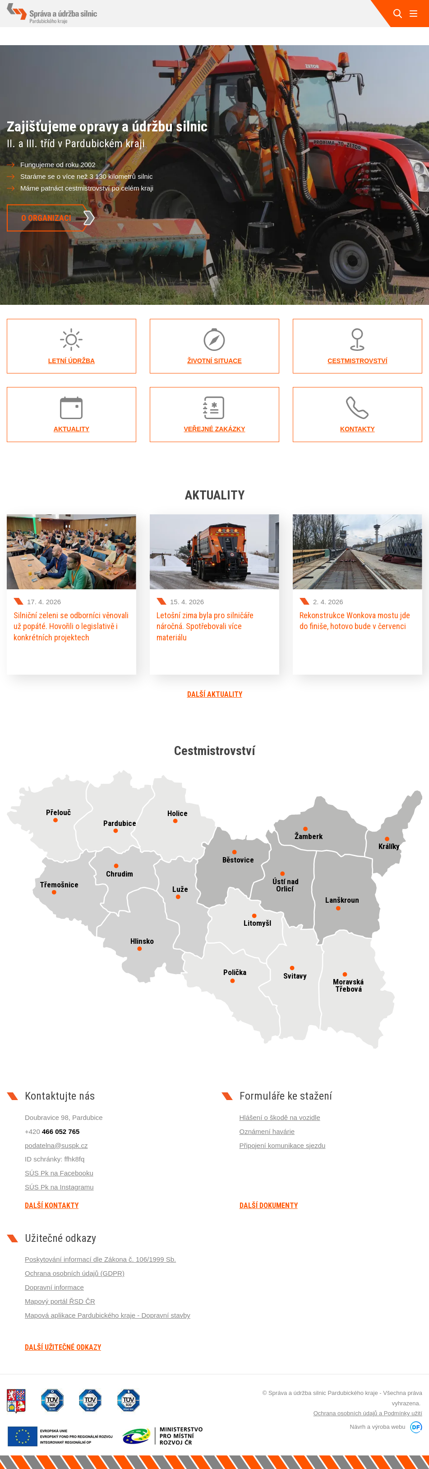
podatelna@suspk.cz (56, 1145)
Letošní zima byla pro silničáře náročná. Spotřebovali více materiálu (205, 626)
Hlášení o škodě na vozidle (280, 1117)
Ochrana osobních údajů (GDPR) (75, 1273)
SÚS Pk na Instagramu (59, 1187)
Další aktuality (214, 694)
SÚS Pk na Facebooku (59, 1173)
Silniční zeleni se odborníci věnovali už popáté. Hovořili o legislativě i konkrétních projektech (71, 626)
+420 (52, 1131)
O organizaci (46, 217)
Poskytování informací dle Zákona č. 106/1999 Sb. (100, 1259)
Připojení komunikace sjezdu (283, 1145)
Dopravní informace (54, 1287)
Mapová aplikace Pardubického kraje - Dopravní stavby (107, 1315)
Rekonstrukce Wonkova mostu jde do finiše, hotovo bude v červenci (355, 621)
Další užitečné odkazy (63, 1347)
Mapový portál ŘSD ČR (60, 1301)
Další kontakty (51, 1205)
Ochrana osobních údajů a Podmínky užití (368, 1413)
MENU (413, 13)
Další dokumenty (269, 1205)
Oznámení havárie (267, 1131)
